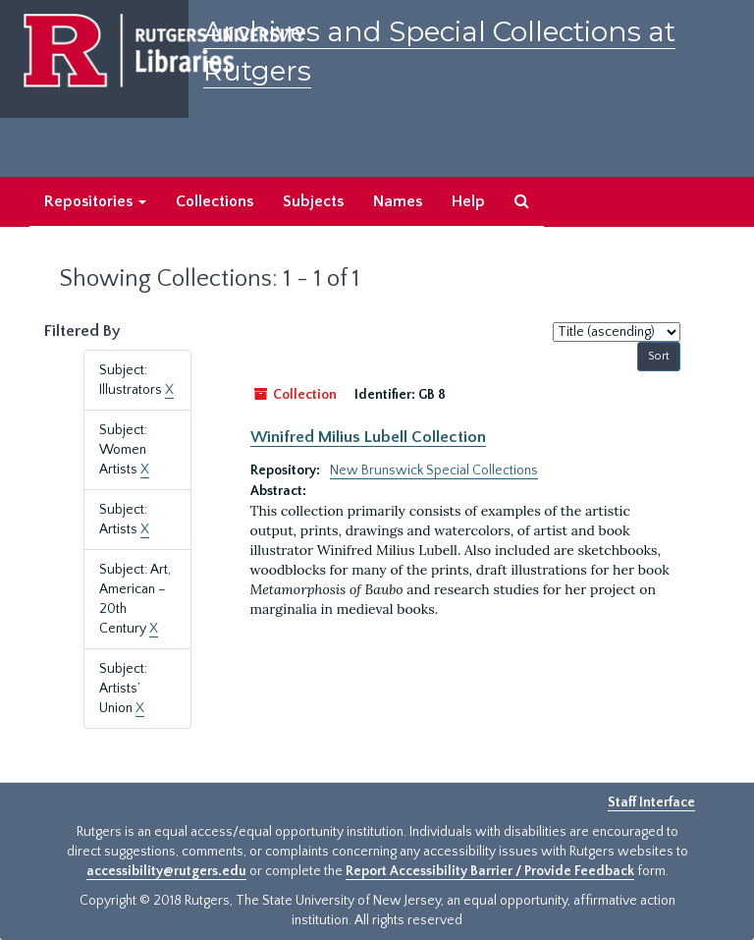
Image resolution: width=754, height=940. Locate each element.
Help (468, 201)
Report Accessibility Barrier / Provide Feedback (490, 871)
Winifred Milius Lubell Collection (368, 437)
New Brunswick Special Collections (434, 470)
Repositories (95, 201)
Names (397, 201)
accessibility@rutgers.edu (166, 871)
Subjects (313, 201)
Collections (214, 201)
